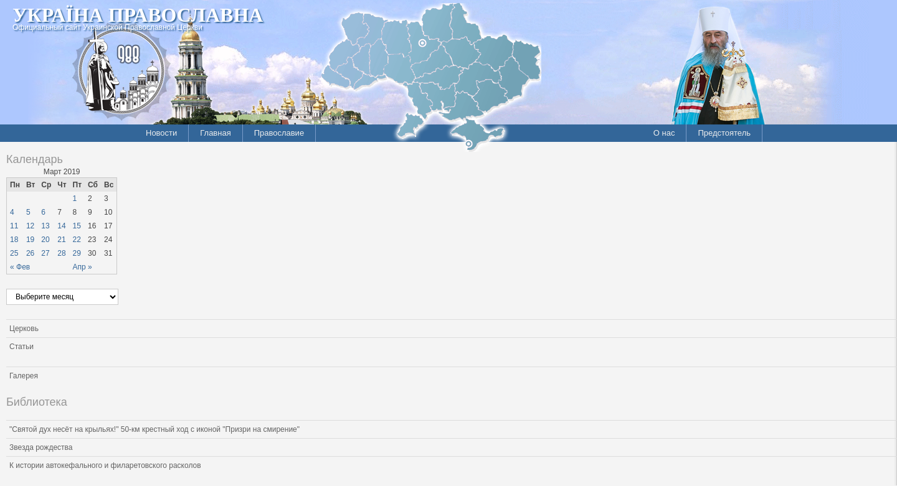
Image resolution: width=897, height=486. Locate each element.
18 (14, 239)
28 (61, 253)
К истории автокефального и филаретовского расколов (105, 465)
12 (30, 226)
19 (30, 239)
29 (77, 253)
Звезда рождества (40, 447)
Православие (279, 133)
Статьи (21, 346)
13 (45, 226)
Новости (161, 133)
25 (14, 253)
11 (14, 226)
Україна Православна (137, 15)
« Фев (20, 267)
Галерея (23, 376)
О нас (664, 133)
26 (30, 253)
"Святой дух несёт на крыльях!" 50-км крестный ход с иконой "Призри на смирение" (154, 429)
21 (61, 239)
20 (45, 239)
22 (77, 239)
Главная (215, 133)
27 (45, 253)
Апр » (82, 267)
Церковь (24, 328)
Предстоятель (724, 133)
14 (61, 226)
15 (77, 226)
